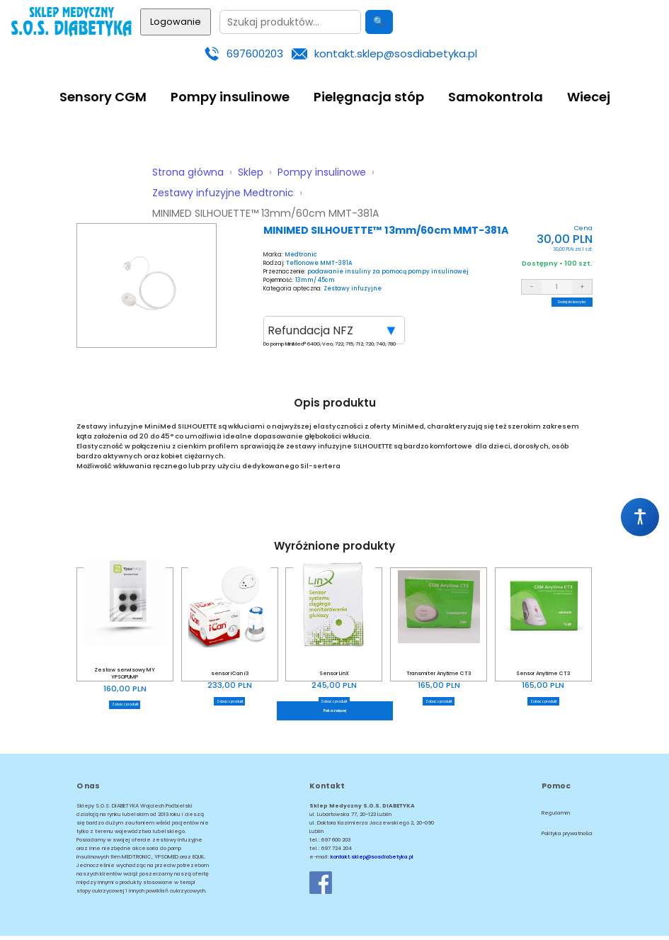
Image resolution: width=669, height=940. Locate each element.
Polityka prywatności (567, 838)
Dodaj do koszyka (557, 307)
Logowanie (175, 21)
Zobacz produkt (124, 704)
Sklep (250, 172)
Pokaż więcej (334, 712)
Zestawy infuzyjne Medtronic (223, 193)
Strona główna (188, 172)
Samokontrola (495, 97)
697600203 (255, 53)
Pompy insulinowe (230, 97)
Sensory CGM (103, 97)
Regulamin (556, 817)
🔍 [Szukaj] (379, 21)
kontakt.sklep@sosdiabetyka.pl (395, 53)
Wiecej (588, 97)
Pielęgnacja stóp (369, 97)
